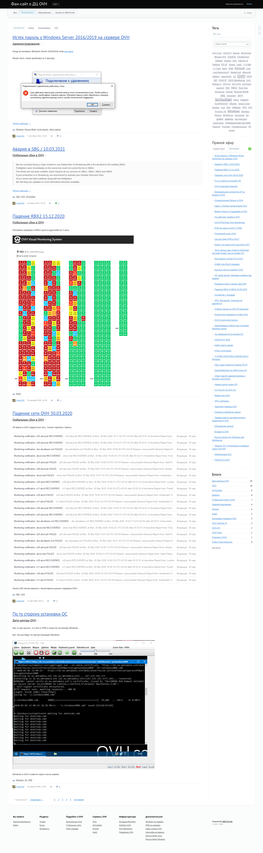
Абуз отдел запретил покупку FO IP (231, 365)
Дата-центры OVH (220, 481)
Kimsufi (240, 68)
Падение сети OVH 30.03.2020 (229, 175)
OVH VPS (236, 84)
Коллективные (27, 13)
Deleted (227, 61)
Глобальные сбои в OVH (223, 500)
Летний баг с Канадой (225, 295)
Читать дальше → (22, 123)
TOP (56, 28)
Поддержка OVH (126, 832)
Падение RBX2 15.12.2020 (227, 170)
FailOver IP (243, 61)
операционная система (237, 123)
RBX (228, 88)
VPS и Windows (222, 401)
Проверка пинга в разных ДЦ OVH (230, 284)
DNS (234, 61)
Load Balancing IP (221, 72)
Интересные (19, 28)
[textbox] (232, 44)
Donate (123, 4)
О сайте (113, 4)
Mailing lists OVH (222, 395)
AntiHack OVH (125, 825)
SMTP (240, 96)
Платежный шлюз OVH (225, 233)
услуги (232, 130)
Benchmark (246, 53)
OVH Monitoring (236, 80)
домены (229, 119)
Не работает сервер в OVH (227, 217)
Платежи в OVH (219, 537)
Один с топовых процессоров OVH (231, 206)
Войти (249, 4)
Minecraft (246, 72)
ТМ (249, 127)
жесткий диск (241, 119)
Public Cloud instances (222, 542)
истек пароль (42, 129)
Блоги (65, 4)
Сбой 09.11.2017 (222, 460)
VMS (228, 107)
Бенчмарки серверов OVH (224, 518)
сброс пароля (55, 129)
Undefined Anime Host (96, 4)
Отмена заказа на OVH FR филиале (231, 309)
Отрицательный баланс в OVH (229, 200)
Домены (216, 495)
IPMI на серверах (153, 825)
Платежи (226, 127)
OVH (241, 76)
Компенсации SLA (223, 454)
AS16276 (227, 53)
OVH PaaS (217, 533)
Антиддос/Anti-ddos (127, 822)
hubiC (239, 65)
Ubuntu (233, 103)
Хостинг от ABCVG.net (65, 13)
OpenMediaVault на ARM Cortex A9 (231, 370)
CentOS (232, 56)
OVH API (216, 528)
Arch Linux (217, 53)
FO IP (224, 64)
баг (247, 115)
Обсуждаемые (44, 28)
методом (68, 51)
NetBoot (216, 76)
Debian (219, 60)
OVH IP (223, 80)
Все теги (216, 34)
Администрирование (221, 504)
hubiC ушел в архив (224, 345)
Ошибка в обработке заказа (228, 412)
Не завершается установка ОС (229, 334)
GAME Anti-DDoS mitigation (227, 264)
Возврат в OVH (222, 432)
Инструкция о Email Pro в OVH (229, 259)
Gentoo (232, 65)
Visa (223, 107)
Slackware (231, 96)
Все (15, 13)
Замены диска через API (226, 384)
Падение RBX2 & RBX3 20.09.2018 (231, 289)
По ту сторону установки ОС (228, 181)
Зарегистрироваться (234, 4)
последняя (79, 800)
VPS (244, 107)
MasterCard (235, 72)
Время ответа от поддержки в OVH (231, 211)
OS (234, 76)
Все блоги (216, 548)
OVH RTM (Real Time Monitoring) (230, 222)
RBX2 (234, 87)
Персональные (44, 13)
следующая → (36, 800)
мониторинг (218, 123)
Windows (233, 111)
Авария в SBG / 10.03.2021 (227, 164)
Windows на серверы (155, 822)
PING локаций (72, 829)
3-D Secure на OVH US (225, 390)
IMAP (224, 69)
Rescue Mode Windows (155, 839)
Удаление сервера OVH (226, 406)
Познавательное (239, 127)
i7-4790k (247, 65)
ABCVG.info (227, 821)
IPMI (230, 68)
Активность (76, 4)
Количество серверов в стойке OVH (231, 314)
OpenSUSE (226, 76)
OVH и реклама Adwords (226, 186)
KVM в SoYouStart (223, 351)
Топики (55, 4)
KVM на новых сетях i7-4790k (228, 228)
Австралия (239, 115)
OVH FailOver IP (219, 523)
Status (236, 100)
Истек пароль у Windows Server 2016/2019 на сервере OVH (71, 37)
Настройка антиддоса (155, 832)
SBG (222, 95)
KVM (248, 69)
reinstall (229, 92)
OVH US (226, 84)
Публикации (234, 149)
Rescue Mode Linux (154, 836)
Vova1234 (20, 136)
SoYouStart (223, 99)
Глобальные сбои (73, 825)
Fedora (216, 64)
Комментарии (219, 149)
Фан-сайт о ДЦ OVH (29, 4)
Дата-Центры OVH (74, 822)
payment (220, 88)
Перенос (216, 127)
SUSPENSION (221, 104)
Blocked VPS (220, 57)
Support (244, 99)
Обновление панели (224, 426)
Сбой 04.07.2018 (222, 340)
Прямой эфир (223, 142)
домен (219, 119)
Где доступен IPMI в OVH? (227, 239)
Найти (249, 13)
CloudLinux (243, 56)
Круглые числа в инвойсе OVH (229, 270)
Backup (236, 53)
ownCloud (246, 84)
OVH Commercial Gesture (226, 320)
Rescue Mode (241, 91)
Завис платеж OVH (154, 829)
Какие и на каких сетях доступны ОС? (232, 245)
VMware (236, 107)
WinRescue (228, 115)
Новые (31, 28)
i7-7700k (217, 69)
